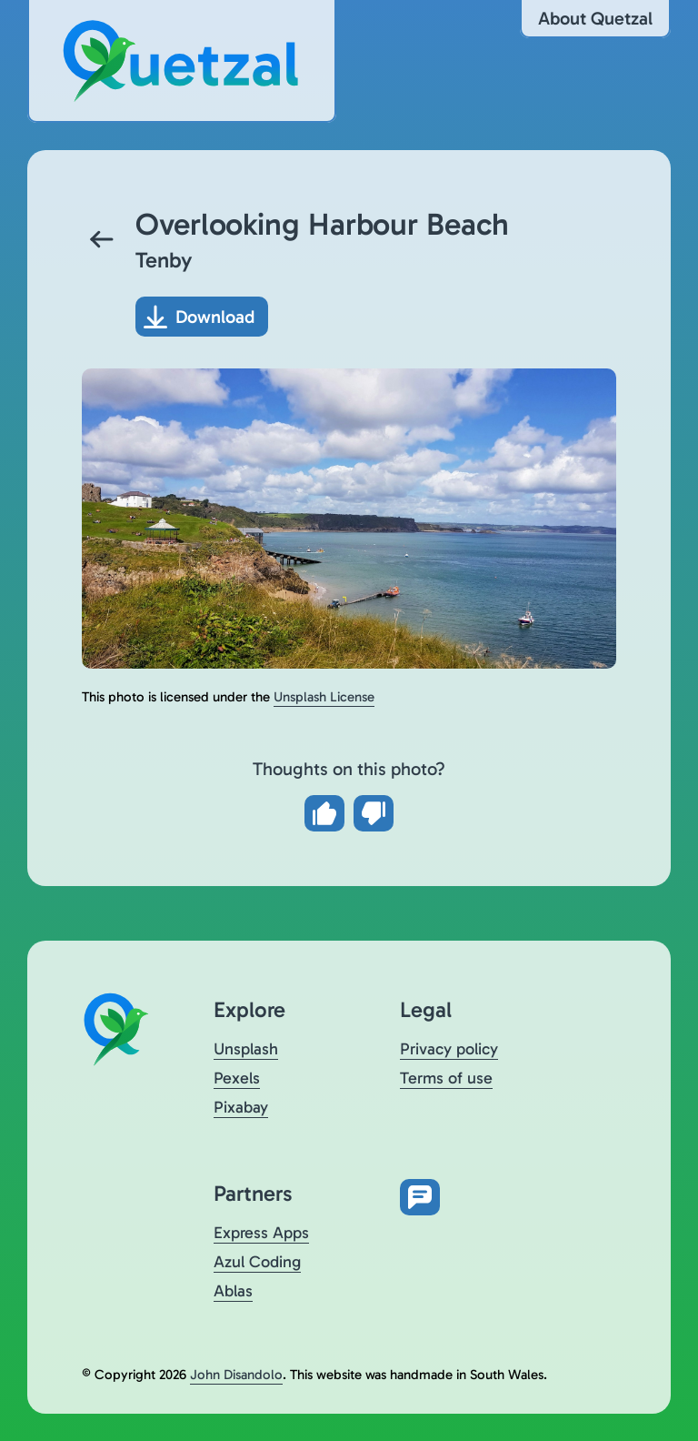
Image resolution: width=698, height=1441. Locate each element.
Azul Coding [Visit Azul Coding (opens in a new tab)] (257, 1262)
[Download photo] (201, 317)
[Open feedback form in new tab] (420, 1197)
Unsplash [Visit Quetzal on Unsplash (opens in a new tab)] (246, 1049)
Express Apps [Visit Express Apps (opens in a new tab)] (261, 1233)
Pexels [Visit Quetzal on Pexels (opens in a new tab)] (237, 1078)
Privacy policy (449, 1049)
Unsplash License (324, 697)
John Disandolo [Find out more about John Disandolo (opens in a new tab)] (236, 1374)
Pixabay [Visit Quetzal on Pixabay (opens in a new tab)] (241, 1107)
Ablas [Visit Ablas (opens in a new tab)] (233, 1291)
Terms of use (446, 1078)
